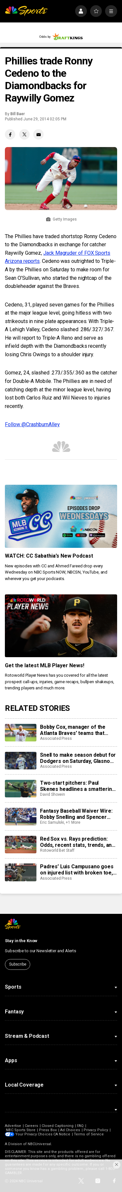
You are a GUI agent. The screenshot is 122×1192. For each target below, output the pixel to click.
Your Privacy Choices (33, 1134)
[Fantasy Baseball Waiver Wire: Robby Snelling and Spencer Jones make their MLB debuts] (20, 816)
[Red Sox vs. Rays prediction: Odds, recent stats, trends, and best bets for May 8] (20, 844)
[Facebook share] (10, 134)
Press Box (48, 1130)
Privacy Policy (96, 1130)
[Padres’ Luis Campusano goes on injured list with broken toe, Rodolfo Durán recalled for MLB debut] (20, 872)
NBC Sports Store (20, 1130)
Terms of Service (89, 1134)
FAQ (80, 1126)
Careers (31, 1126)
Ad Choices (70, 1130)
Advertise (13, 1126)
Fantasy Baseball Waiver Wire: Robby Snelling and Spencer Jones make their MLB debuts (76, 814)
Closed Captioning (58, 1126)
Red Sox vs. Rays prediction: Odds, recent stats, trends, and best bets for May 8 (77, 842)
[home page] (26, 11)
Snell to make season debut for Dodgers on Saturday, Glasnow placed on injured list (78, 758)
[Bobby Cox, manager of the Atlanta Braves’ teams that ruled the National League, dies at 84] (20, 732)
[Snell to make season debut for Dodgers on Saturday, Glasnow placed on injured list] (20, 760)
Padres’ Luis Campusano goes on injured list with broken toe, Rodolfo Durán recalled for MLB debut (78, 869)
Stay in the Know (21, 940)
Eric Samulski (52, 822)
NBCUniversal (39, 1144)
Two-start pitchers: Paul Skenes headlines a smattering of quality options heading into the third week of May (77, 786)
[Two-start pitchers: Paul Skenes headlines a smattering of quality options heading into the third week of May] (20, 788)
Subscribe (17, 964)
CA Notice (62, 1134)
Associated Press (56, 738)
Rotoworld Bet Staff (57, 850)
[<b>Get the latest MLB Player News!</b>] (61, 625)
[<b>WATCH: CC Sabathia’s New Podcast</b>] (61, 516)
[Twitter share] (24, 134)
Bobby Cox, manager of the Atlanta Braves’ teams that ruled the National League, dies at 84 (77, 730)
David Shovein (52, 794)
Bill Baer (17, 114)
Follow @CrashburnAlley (32, 424)
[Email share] (38, 134)
